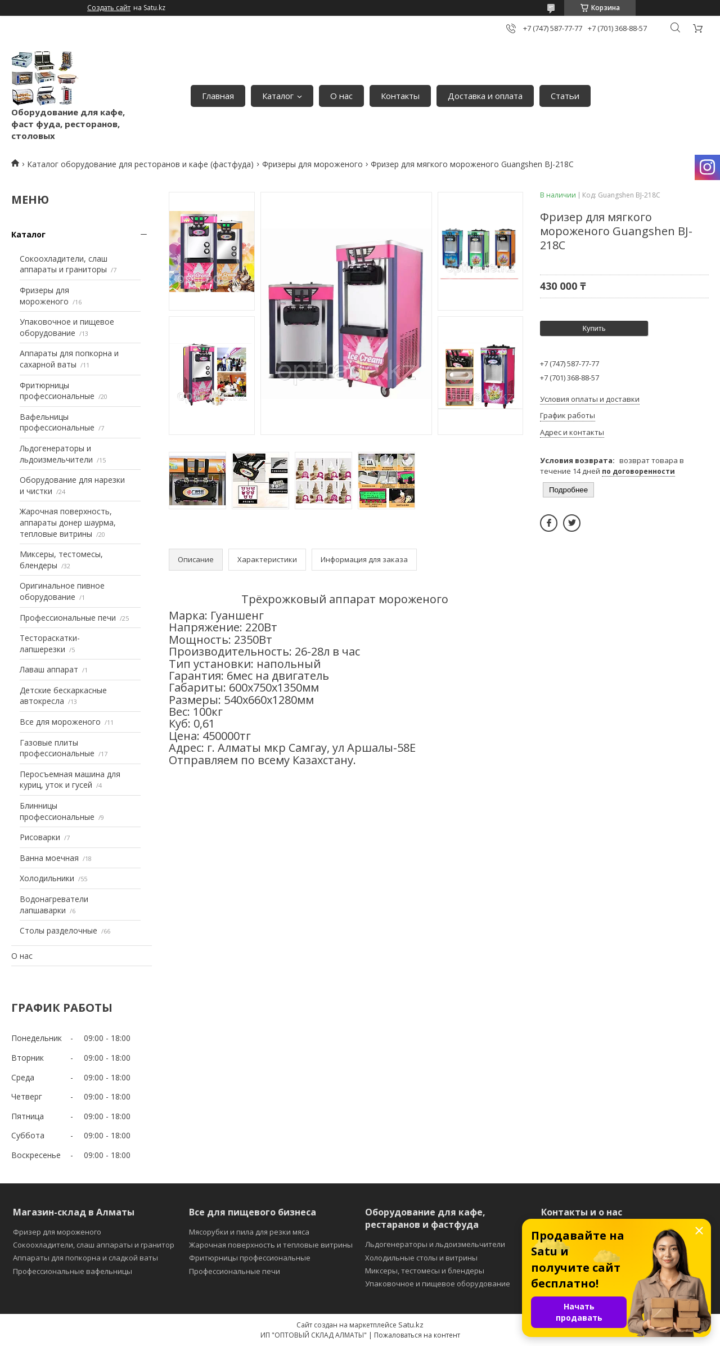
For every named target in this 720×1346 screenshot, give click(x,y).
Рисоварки (40, 837)
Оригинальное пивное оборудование (62, 591)
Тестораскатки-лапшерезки (50, 643)
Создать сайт (108, 8)
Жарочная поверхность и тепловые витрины (271, 1245)
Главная (218, 95)
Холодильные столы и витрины (421, 1258)
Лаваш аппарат (49, 669)
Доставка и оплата (485, 95)
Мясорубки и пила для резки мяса (249, 1232)
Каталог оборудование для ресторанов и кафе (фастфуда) (140, 164)
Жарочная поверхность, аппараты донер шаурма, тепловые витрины (68, 522)
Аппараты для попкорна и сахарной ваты (69, 359)
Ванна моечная (49, 858)
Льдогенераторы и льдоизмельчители (56, 454)
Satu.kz (411, 1325)
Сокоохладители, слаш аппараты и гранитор (93, 1245)
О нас (341, 95)
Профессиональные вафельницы (72, 1271)
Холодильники (47, 878)
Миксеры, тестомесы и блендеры (424, 1271)
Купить (593, 328)
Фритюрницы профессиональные (57, 391)
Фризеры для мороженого (312, 164)
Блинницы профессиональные (57, 811)
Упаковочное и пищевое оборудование (67, 327)
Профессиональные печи (68, 617)
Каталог (278, 95)
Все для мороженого (60, 721)
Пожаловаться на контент (417, 1335)
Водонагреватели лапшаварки (54, 905)
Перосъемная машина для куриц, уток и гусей (70, 780)
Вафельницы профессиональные (57, 422)
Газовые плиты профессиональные (57, 748)
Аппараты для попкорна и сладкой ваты (85, 1258)
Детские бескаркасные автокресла (63, 696)
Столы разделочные (58, 930)
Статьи (565, 95)
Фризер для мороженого (57, 1232)
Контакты (400, 95)
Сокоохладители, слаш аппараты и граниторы (63, 264)
